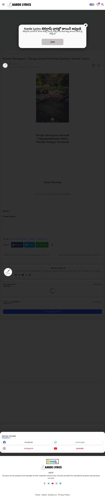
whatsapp (79, 442)
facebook (29, 442)
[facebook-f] (44, 483)
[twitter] (48, 483)
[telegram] (60, 483)
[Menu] (3, 4)
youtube (80, 448)
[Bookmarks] (97, 4)
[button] (91, 4)
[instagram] (56, 483)
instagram (28, 448)
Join (52, 41)
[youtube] (52, 483)
